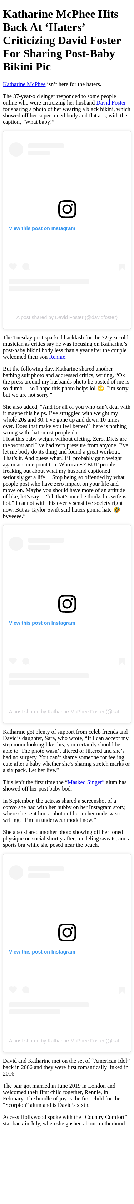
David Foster (111, 103)
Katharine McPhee (24, 84)
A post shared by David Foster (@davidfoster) (67, 317)
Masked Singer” (86, 782)
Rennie (57, 357)
